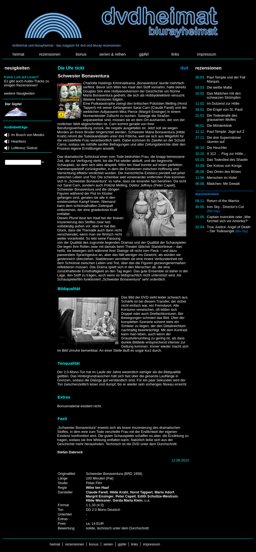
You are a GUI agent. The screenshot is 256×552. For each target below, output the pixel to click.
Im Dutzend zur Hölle (223, 103)
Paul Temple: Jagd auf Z (226, 131)
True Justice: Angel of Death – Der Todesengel (229, 229)
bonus (81, 54)
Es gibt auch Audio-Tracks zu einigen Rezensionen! (26, 83)
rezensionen (49, 54)
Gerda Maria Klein (127, 500)
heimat (18, 54)
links (175, 54)
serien (108, 544)
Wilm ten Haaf (97, 487)
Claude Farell (97, 492)
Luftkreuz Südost (24, 148)
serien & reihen (112, 54)
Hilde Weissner (98, 500)
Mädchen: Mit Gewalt (223, 184)
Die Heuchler (217, 148)
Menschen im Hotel (222, 178)
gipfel (143, 54)
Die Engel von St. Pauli (225, 109)
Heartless (18, 141)
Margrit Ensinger (100, 496)
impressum (206, 54)
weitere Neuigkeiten (19, 93)
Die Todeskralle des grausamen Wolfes (222, 117)
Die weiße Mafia (219, 87)
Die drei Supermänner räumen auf (224, 139)
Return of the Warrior (223, 201)
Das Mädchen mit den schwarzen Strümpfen (224, 95)
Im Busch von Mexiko (27, 135)
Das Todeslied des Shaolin (227, 160)
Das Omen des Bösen (224, 172)
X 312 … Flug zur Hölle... (226, 154)
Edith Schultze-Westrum (158, 496)
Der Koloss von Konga (224, 166)
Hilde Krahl (119, 492)
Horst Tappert (141, 492)
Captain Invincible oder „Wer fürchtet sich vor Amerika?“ (229, 219)
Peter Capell (125, 496)
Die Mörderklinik (219, 125)
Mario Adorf (164, 492)
